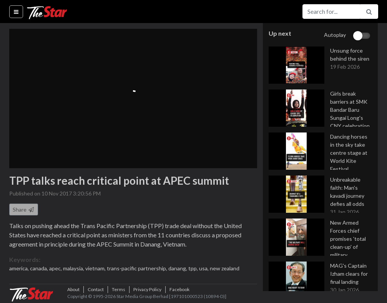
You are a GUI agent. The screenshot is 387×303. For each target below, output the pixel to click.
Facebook (179, 289)
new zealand (224, 268)
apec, (56, 268)
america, (19, 268)
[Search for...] (331, 11)
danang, (178, 268)
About (73, 289)
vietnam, (96, 268)
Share (24, 209)
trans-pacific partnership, (137, 268)
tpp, (193, 268)
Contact (96, 289)
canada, (39, 268)
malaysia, (74, 268)
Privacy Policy (147, 289)
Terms (118, 289)
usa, (204, 268)
